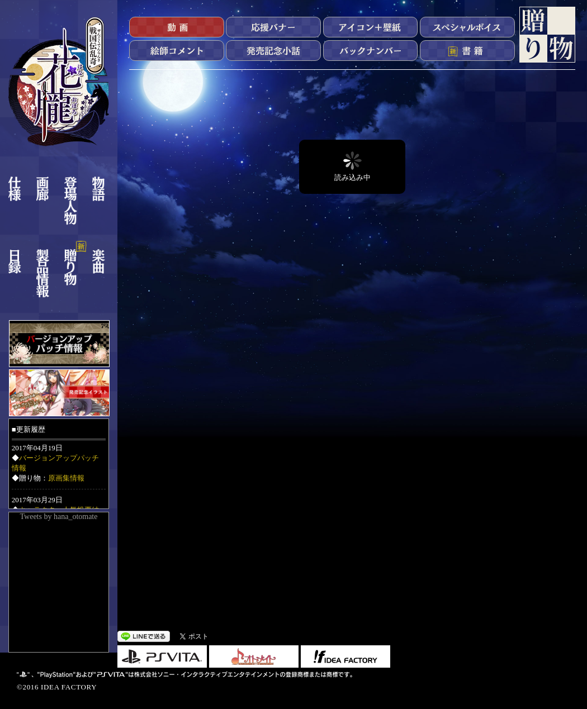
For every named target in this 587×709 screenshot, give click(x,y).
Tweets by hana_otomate (59, 516)
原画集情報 (66, 478)
